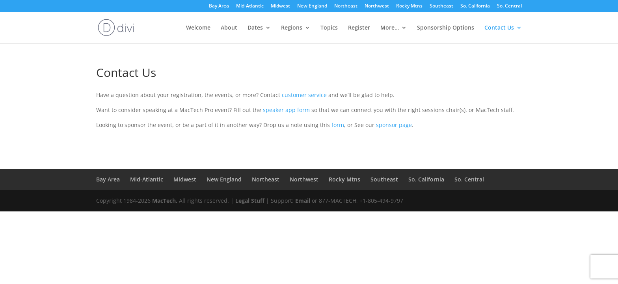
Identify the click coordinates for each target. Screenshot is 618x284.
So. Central (509, 6)
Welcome (198, 28)
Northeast (345, 6)
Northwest (377, 6)
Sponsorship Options (445, 28)
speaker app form (286, 110)
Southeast (441, 6)
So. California (475, 6)
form (337, 125)
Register (359, 28)
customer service (304, 95)
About (229, 28)
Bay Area (219, 6)
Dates (255, 28)
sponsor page (394, 125)
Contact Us (499, 28)
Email (302, 200)
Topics (329, 28)
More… (389, 28)
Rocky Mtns (409, 6)
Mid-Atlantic (250, 6)
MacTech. (164, 200)
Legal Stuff (249, 200)
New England (312, 6)
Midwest (280, 6)
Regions (291, 28)
